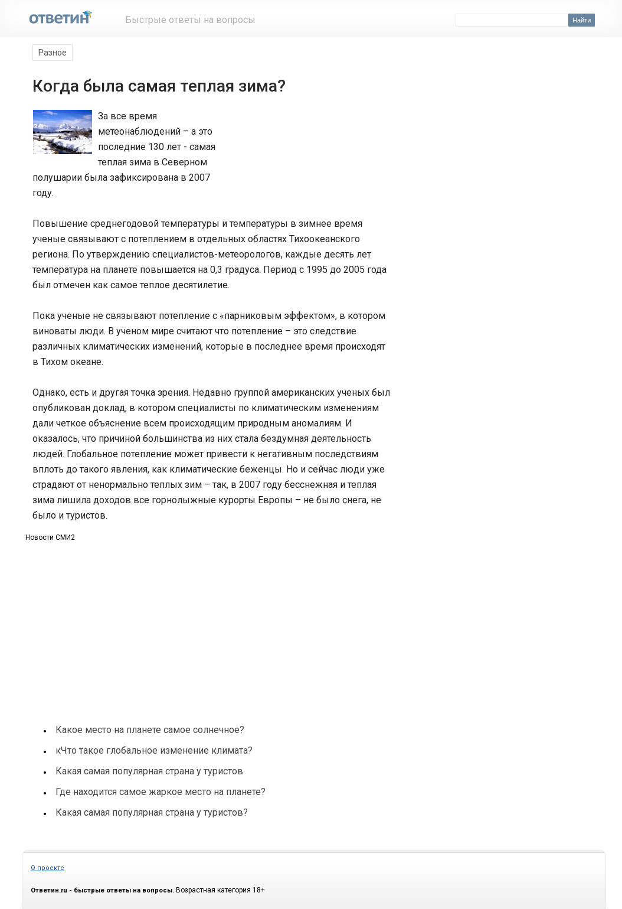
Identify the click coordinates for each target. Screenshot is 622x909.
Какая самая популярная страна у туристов (149, 771)
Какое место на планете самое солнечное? (149, 729)
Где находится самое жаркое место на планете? (160, 791)
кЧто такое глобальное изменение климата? (154, 750)
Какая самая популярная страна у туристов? (151, 812)
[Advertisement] (310, 152)
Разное (52, 52)
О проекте (47, 868)
